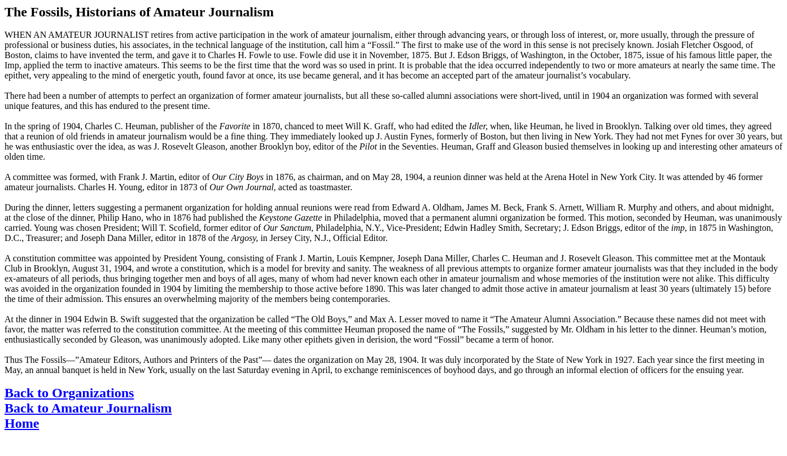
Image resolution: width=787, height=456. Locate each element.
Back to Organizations (69, 392)
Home (22, 423)
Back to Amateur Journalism (88, 408)
